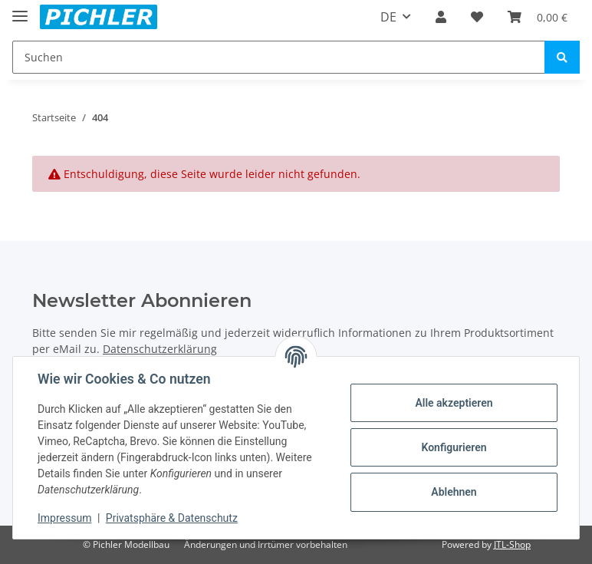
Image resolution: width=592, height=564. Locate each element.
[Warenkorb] (537, 17)
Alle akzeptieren (453, 403)
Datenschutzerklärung (160, 348)
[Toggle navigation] (20, 9)
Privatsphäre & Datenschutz (172, 518)
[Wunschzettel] (477, 17)
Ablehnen (453, 492)
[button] (441, 17)
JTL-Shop (512, 544)
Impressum (64, 518)
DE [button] (388, 16)
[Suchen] (278, 57)
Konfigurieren (453, 447)
